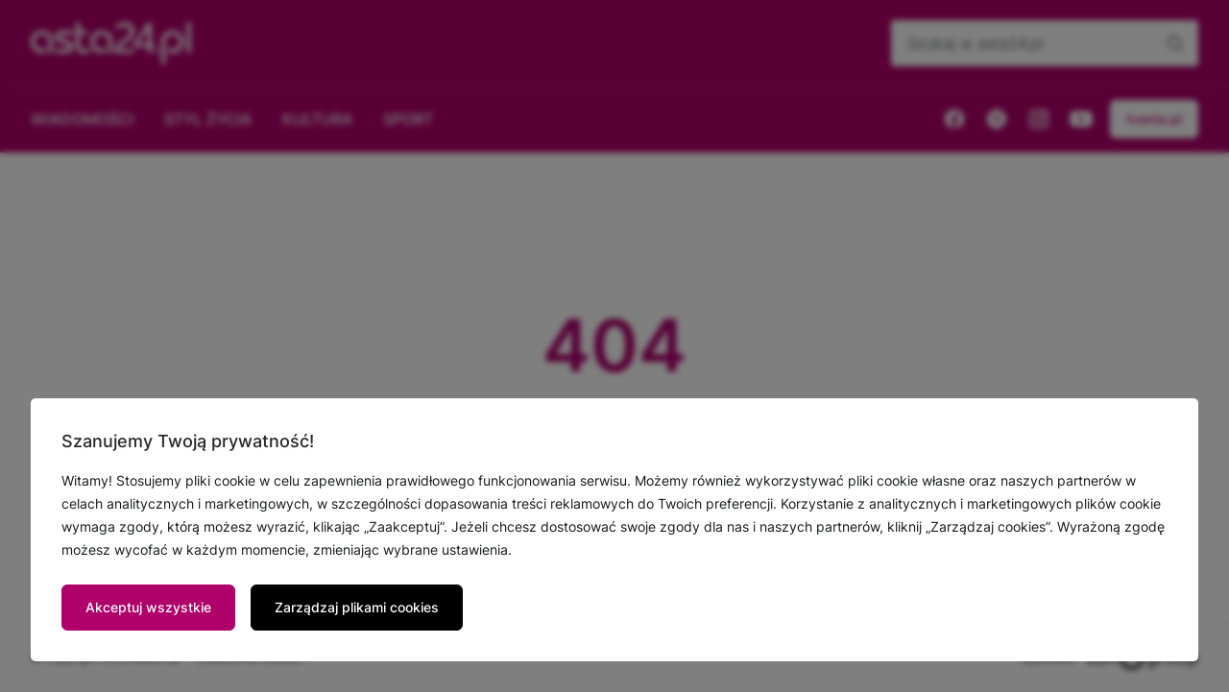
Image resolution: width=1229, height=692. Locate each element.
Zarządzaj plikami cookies (357, 607)
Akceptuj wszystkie (148, 607)
